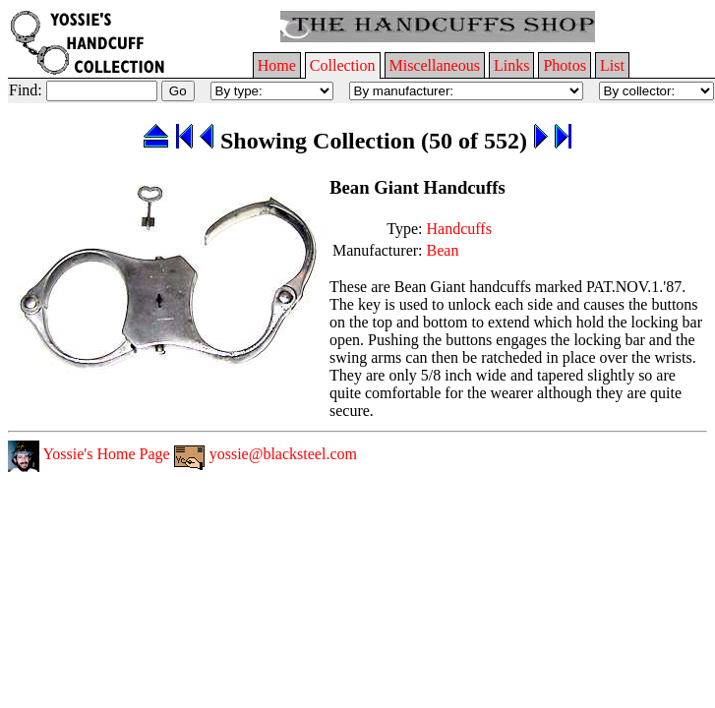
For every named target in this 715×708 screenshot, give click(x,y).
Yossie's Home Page (89, 453)
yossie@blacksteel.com (265, 453)
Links (511, 65)
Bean (443, 250)
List (612, 65)
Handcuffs (459, 228)
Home (277, 65)
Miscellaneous (434, 65)
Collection (343, 65)
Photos (564, 65)
